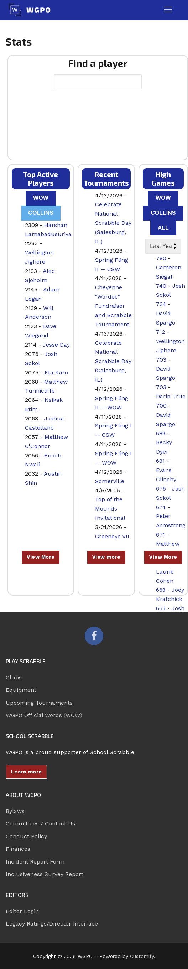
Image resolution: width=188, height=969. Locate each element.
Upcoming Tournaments (39, 702)
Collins (40, 213)
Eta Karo (56, 372)
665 (161, 608)
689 (161, 433)
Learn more (26, 771)
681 (160, 460)
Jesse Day (56, 344)
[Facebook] (94, 636)
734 (161, 304)
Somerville (109, 481)
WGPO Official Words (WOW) (44, 715)
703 (161, 359)
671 (160, 534)
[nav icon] (168, 9)
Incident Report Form (35, 861)
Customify (142, 956)
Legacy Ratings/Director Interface (52, 923)
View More (41, 557)
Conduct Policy (26, 836)
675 (161, 488)
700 (161, 405)
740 (161, 286)
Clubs (14, 677)
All (163, 228)
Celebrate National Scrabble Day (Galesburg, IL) (113, 223)
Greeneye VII (112, 536)
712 (160, 331)
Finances (18, 848)
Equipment (21, 689)
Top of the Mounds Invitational (110, 508)
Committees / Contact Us (40, 823)
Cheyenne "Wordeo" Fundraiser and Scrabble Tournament (113, 306)
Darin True (171, 396)
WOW (40, 198)
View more (106, 557)
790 (161, 258)
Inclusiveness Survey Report (44, 874)
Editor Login (22, 911)
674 (161, 507)
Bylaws (15, 811)
